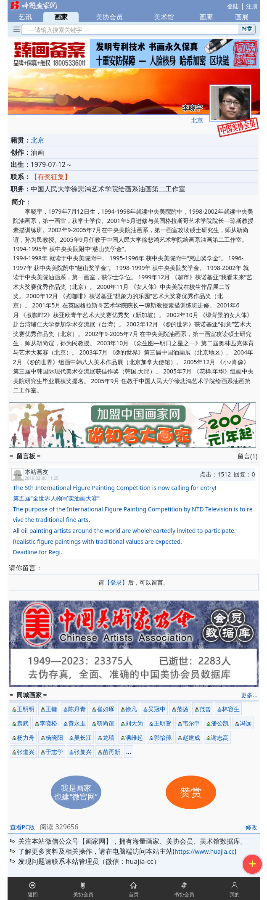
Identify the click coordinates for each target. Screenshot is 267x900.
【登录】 (116, 582)
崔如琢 (105, 709)
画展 (241, 16)
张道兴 (25, 752)
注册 (252, 6)
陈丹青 (77, 709)
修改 (251, 827)
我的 (235, 894)
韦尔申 (191, 723)
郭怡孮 (163, 737)
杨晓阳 (54, 737)
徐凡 (131, 709)
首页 (134, 894)
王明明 (25, 709)
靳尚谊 (105, 723)
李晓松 (48, 723)
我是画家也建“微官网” (76, 792)
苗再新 (111, 752)
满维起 (134, 737)
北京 (197, 120)
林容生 (231, 709)
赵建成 (191, 737)
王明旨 (163, 723)
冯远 (245, 723)
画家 (61, 16)
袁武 (23, 723)
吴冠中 (157, 709)
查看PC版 (22, 827)
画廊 (206, 16)
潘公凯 (220, 723)
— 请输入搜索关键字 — (57, 30)
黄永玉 (77, 723)
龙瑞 (108, 737)
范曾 (205, 709)
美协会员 (109, 16)
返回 (33, 894)
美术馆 (164, 16)
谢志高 (220, 737)
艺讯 (25, 16)
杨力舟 (25, 737)
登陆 (233, 6)
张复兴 (83, 752)
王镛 (51, 709)
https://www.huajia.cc (204, 851)
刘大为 (134, 723)
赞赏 (191, 792)
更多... (249, 695)
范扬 (182, 709)
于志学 (54, 752)
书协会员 (184, 894)
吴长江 (83, 737)
